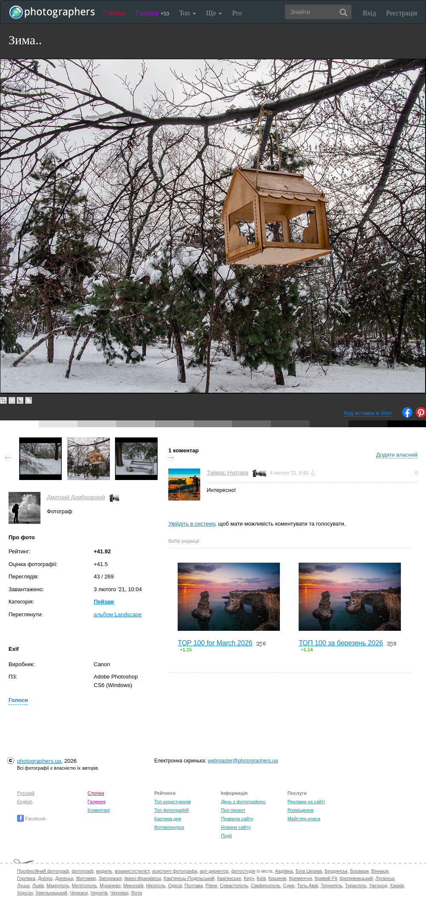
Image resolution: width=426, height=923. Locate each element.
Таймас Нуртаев (227, 472)
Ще (214, 13)
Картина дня (167, 818)
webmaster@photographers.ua (243, 761)
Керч (249, 878)
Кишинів (277, 878)
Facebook (31, 818)
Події (226, 835)
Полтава (193, 885)
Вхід (369, 13)
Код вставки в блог (368, 413)
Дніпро (45, 878)
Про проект (233, 810)
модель (104, 871)
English (24, 801)
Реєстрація (401, 13)
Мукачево (110, 885)
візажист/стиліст (132, 871)
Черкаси (79, 892)
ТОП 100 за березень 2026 (341, 643)
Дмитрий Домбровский (76, 497)
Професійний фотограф (43, 871)
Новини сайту (235, 827)
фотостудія (243, 871)
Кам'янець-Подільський (189, 878)
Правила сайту (237, 818)
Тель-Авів (307, 885)
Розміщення (301, 810)
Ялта (136, 892)
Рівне (211, 885)
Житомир (86, 878)
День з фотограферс (243, 801)
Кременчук (300, 878)
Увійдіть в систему (191, 523)
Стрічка (114, 13)
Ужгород (378, 885)
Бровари (359, 871)
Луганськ (384, 878)
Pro (237, 13)
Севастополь (234, 885)
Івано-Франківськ (142, 878)
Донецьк (64, 878)
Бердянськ (336, 871)
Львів (38, 885)
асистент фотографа (174, 871)
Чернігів (98, 892)
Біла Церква (309, 871)
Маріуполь (57, 885)
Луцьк (23, 885)
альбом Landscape (117, 614)
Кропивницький (356, 878)
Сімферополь (265, 885)
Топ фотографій (171, 810)
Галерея (152, 13)
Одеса (174, 885)
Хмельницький (51, 892)
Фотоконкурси (169, 827)
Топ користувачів (172, 801)
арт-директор (214, 871)
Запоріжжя (110, 878)
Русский (26, 793)
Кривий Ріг (326, 878)
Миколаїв (133, 885)
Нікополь (155, 885)
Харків (397, 885)
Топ (187, 13)
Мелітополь (84, 885)
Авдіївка (284, 871)
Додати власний (396, 454)
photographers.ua (39, 761)
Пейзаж (104, 601)
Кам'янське (229, 878)
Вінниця (380, 871)
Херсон (25, 892)
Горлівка (26, 878)
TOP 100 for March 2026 (215, 643)
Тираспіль (356, 885)
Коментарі (99, 810)
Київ (261, 878)
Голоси (18, 700)
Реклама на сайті (306, 801)
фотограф (82, 871)
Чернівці (119, 892)
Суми (288, 885)
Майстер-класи (304, 818)
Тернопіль (332, 885)
